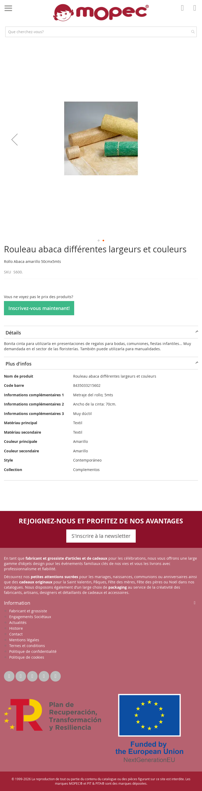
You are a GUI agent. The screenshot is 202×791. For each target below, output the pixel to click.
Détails (13, 332)
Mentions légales (24, 639)
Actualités (18, 622)
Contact (16, 634)
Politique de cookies (26, 657)
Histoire (16, 628)
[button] (14, 139)
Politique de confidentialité (33, 651)
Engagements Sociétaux (30, 616)
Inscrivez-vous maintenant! (39, 308)
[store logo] (101, 12)
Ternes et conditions (27, 645)
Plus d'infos (19, 364)
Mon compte (184, 11)
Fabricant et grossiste (28, 610)
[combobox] (101, 32)
